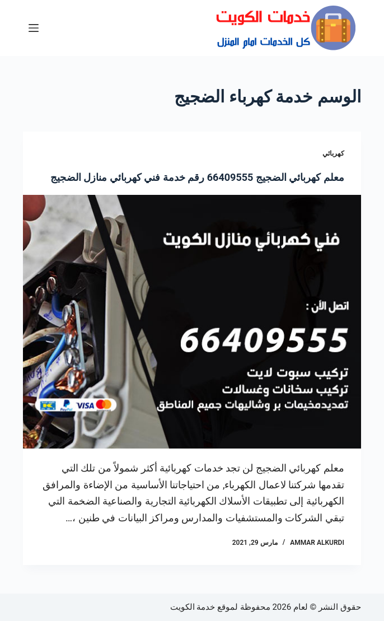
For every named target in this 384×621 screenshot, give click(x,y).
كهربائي (333, 153)
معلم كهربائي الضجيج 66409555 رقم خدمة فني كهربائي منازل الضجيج (197, 177)
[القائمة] (34, 28)
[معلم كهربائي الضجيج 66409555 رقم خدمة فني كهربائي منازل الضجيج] (192, 322)
